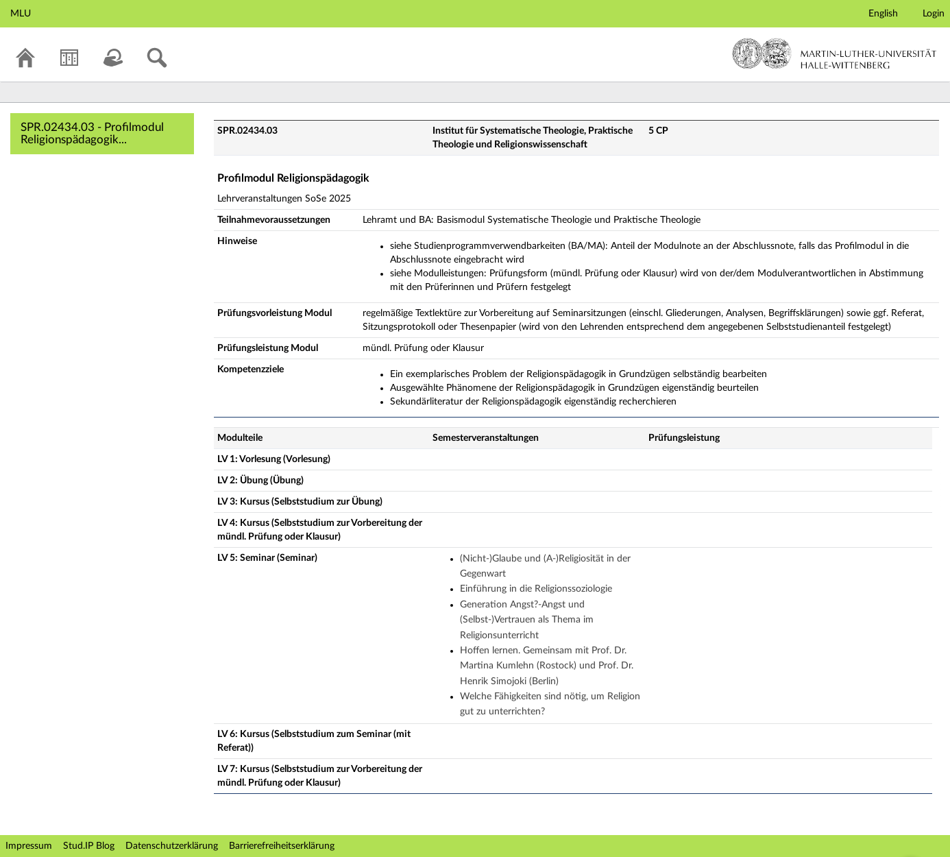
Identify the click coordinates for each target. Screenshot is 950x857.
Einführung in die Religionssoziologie (536, 589)
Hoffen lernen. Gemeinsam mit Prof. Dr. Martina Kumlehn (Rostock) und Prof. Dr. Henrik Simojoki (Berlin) (546, 666)
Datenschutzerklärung (171, 846)
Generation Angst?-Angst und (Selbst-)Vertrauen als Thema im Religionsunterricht (527, 620)
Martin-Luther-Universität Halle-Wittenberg (834, 53)
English (883, 14)
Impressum (28, 846)
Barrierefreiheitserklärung (281, 846)
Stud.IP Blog (88, 846)
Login (934, 14)
